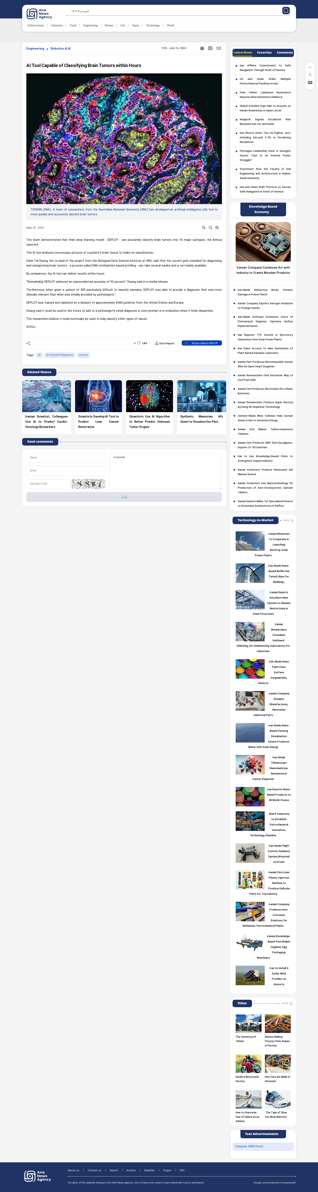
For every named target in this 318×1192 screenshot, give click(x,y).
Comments (285, 52)
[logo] (43, 14)
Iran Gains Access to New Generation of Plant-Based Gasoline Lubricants (265, 351)
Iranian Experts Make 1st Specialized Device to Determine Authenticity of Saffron (265, 503)
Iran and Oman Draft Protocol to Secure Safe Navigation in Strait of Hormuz (265, 189)
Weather (149, 1170)
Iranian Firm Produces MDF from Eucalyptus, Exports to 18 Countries (265, 445)
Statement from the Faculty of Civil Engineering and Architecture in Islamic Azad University (265, 173)
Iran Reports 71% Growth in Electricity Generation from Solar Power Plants (265, 337)
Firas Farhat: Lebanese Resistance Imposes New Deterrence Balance (265, 95)
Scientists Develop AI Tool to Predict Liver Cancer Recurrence (98, 422)
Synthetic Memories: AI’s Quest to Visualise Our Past (201, 419)
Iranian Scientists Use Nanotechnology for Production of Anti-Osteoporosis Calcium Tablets (265, 488)
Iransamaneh (288, 1183)
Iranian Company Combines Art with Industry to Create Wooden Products (263, 270)
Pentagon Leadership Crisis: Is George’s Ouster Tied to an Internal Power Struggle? (265, 155)
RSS (182, 1170)
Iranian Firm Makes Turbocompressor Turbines (265, 431)
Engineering (35, 48)
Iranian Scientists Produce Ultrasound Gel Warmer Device (265, 472)
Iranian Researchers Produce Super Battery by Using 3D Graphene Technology (265, 405)
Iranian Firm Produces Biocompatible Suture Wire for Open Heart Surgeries (265, 364)
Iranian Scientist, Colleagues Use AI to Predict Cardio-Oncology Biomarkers (46, 422)
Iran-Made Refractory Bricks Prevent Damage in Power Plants (265, 292)
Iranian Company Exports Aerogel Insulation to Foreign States (265, 306)
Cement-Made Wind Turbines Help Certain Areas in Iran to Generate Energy (265, 418)
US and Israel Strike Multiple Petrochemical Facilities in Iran (265, 81)
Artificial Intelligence (59, 355)
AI (39, 355)
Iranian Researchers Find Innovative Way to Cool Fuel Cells (265, 378)
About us (73, 1170)
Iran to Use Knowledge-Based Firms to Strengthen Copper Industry (265, 458)
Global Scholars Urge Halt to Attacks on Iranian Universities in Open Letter (265, 108)
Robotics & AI (61, 48)
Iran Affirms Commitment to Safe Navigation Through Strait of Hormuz (265, 68)
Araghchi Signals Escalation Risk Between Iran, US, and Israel (265, 122)
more (286, 520)
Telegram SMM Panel (249, 1147)
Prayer (167, 1170)
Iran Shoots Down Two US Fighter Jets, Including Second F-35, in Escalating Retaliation (265, 137)
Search (114, 1170)
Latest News (243, 52)
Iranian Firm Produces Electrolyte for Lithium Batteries (265, 391)
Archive (131, 1170)
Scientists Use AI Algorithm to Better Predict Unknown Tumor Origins (149, 422)
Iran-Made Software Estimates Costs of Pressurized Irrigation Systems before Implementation (265, 321)
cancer (83, 355)
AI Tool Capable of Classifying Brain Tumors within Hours (83, 65)
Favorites (264, 52)
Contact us (94, 1170)
